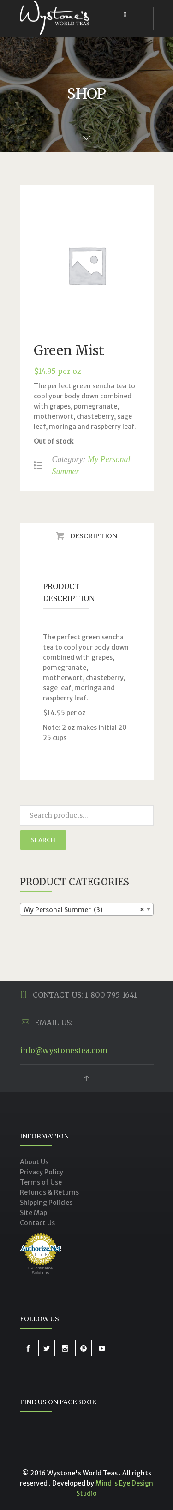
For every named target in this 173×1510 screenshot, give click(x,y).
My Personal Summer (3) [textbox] (84, 909)
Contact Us (37, 1223)
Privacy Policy (41, 1172)
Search (43, 840)
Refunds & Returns (49, 1192)
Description (93, 536)
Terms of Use (41, 1182)
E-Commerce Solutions (40, 1270)
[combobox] (87, 909)
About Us (34, 1162)
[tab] (87, 535)
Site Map (33, 1213)
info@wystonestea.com (63, 1050)
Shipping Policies (46, 1202)
